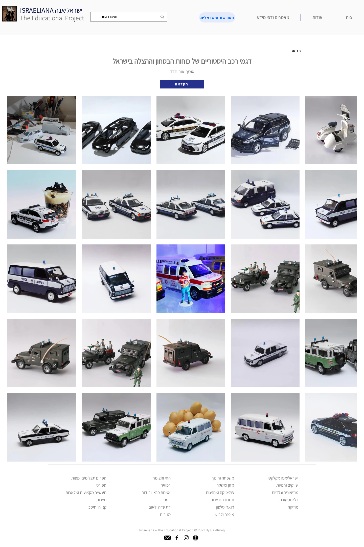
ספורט (101, 485)
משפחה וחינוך (223, 478)
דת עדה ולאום (159, 507)
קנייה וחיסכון (96, 507)
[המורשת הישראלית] (217, 17)
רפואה (166, 485)
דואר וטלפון (225, 507)
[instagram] (186, 538)
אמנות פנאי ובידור (156, 492)
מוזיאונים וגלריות (285, 492)
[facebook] (177, 538)
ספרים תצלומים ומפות (88, 478)
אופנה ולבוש (224, 514)
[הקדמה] (182, 84)
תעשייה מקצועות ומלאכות (85, 492)
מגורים (165, 514)
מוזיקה (293, 507)
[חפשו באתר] (129, 16)
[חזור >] (297, 51)
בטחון (166, 500)
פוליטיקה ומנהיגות (220, 492)
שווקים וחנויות (287, 485)
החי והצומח (161, 478)
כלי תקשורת (288, 500)
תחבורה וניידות (222, 500)
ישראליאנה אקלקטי (283, 478)
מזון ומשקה (225, 485)
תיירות (101, 500)
